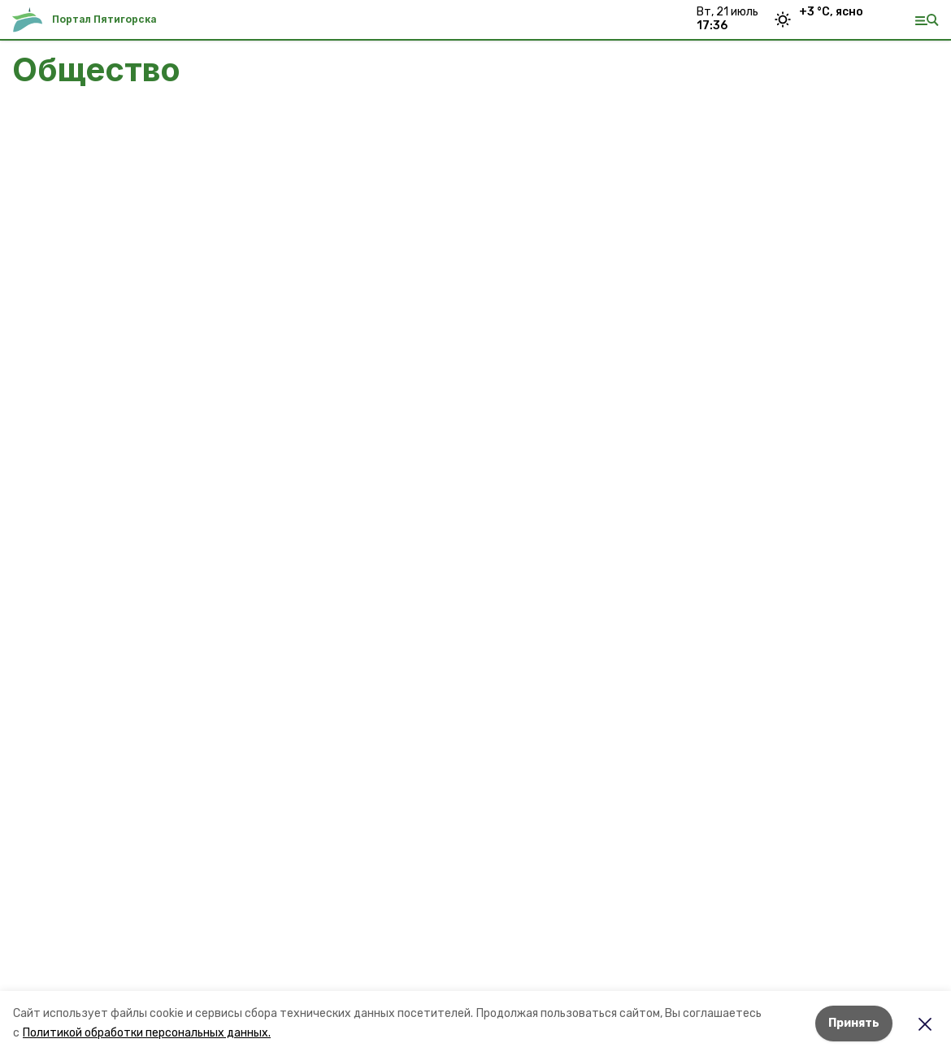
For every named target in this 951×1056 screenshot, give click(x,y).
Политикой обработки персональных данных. (147, 1033)
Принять (853, 1023)
